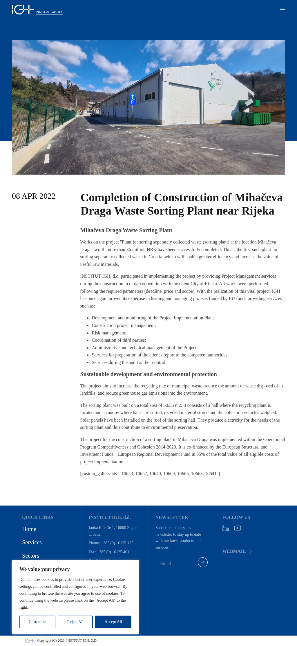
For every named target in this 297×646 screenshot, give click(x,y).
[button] (282, 9)
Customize (37, 622)
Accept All (113, 622)
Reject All (75, 622)
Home (29, 529)
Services (32, 542)
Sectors (30, 555)
